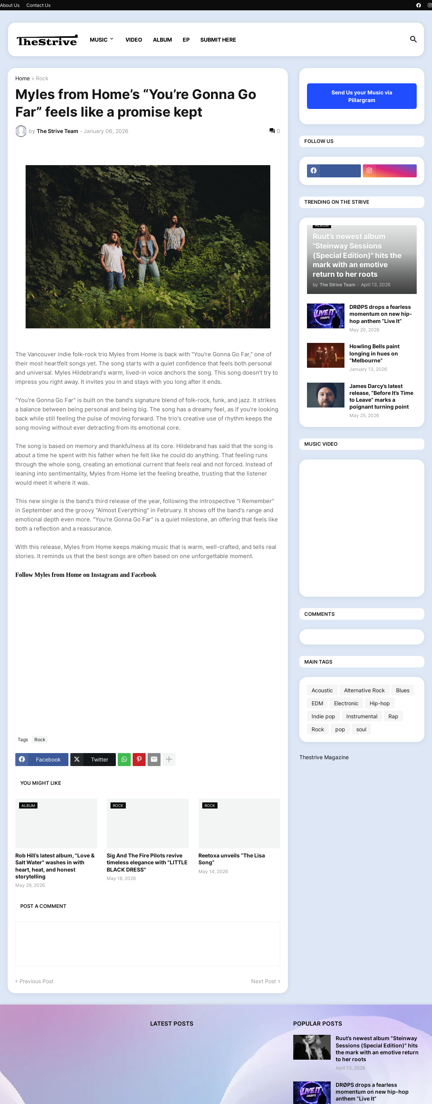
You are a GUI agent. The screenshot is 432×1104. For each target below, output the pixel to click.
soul (361, 729)
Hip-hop (380, 703)
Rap (393, 716)
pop (340, 729)
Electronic (346, 703)
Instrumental (361, 716)
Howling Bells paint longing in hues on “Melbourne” (374, 353)
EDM (317, 703)
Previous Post (36, 981)
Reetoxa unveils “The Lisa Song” (231, 858)
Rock (42, 78)
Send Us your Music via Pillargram (361, 96)
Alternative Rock (364, 690)
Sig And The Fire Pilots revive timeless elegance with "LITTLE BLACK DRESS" (147, 862)
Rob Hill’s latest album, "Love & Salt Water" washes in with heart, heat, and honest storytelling (54, 866)
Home (22, 78)
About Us (9, 5)
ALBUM (162, 39)
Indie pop (323, 716)
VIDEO (133, 39)
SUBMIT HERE (218, 39)
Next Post (263, 981)
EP (186, 39)
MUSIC (99, 39)
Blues (402, 690)
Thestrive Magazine (324, 757)
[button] (413, 39)
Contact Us (38, 5)
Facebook (143, 574)
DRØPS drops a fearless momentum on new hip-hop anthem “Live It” (380, 314)
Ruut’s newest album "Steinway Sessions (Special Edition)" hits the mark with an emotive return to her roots (377, 1048)
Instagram (105, 574)
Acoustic (322, 690)
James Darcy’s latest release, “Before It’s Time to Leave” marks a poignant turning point (381, 396)
